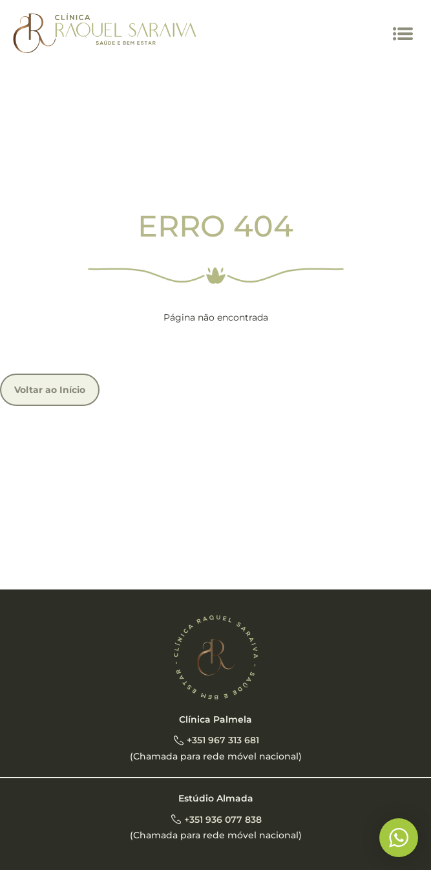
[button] (403, 34)
